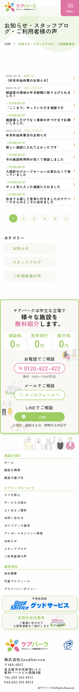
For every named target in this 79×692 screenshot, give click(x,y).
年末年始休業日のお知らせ (26, 135)
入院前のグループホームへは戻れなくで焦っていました (38, 173)
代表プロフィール (17, 581)
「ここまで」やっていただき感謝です (35, 107)
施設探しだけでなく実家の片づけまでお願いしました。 (38, 121)
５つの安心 (12, 495)
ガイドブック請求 (17, 525)
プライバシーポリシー (20, 589)
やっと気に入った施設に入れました (33, 186)
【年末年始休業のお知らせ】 (28, 80)
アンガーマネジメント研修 (23, 533)
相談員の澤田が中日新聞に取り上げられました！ (38, 94)
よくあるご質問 (15, 510)
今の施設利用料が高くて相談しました (35, 159)
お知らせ (29, 76)
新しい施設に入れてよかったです (31, 147)
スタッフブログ (33, 88)
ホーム (9, 462)
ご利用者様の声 (16, 103)
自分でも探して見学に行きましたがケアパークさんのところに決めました (38, 200)
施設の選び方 (14, 478)
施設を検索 (12, 470)
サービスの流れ (15, 502)
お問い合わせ (14, 518)
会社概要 (10, 573)
